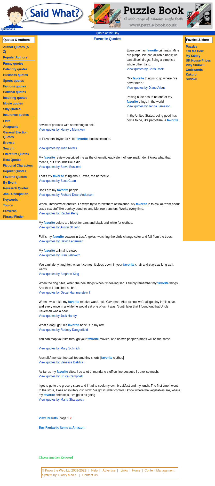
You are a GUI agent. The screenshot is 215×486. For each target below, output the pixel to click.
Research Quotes (16, 188)
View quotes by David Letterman (61, 241)
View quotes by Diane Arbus (146, 87)
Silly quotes (11, 109)
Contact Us (90, 475)
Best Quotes (12, 160)
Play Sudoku (195, 65)
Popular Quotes (14, 171)
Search (8, 148)
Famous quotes (14, 86)
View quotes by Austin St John (59, 227)
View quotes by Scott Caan (57, 181)
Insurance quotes (16, 115)
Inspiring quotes (15, 98)
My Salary (193, 56)
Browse (8, 143)
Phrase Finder (13, 217)
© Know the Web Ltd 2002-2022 (64, 470)
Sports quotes (13, 81)
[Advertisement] (83, 82)
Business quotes (15, 75)
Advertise (108, 470)
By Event (9, 182)
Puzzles (191, 46)
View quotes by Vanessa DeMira (61, 362)
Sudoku (191, 79)
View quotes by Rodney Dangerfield (63, 330)
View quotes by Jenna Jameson (148, 106)
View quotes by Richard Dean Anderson (66, 195)
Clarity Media (67, 475)
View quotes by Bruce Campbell (61, 376)
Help (94, 470)
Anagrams (10, 127)
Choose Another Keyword (56, 457)
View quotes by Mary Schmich (59, 348)
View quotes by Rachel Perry (58, 213)
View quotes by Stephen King (59, 274)
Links (124, 470)
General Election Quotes (15, 135)
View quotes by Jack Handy (58, 316)
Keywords (10, 199)
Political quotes (14, 92)
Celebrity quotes (15, 69)
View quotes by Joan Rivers (58, 148)
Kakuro (191, 74)
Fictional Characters (18, 165)
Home (136, 470)
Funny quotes (13, 63)
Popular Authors (15, 57)
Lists (6, 121)
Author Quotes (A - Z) (17, 49)
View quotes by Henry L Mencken (62, 129)
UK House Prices (198, 60)
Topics (8, 205)
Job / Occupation (15, 194)
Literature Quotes (16, 154)
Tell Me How (194, 51)
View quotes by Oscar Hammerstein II (65, 292)
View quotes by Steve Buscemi (60, 167)
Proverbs (10, 211)
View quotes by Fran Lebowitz (59, 255)
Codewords (194, 70)
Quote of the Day (107, 33)
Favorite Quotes (15, 177)
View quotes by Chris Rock (145, 69)
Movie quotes (13, 103)
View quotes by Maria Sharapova (61, 399)
